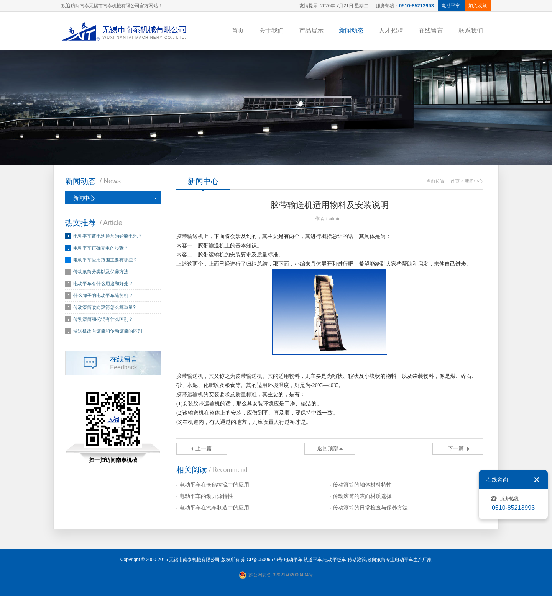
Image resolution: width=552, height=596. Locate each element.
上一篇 (204, 448)
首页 (238, 30)
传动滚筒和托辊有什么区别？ (103, 319)
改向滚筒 (376, 559)
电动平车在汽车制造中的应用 (214, 508)
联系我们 (470, 30)
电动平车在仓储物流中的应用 (214, 485)
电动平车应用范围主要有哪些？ (105, 260)
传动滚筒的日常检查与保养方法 (370, 508)
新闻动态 (351, 30)
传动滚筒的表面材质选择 (362, 496)
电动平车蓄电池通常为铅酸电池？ (107, 236)
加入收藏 (477, 5)
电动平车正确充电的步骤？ (100, 248)
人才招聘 (391, 30)
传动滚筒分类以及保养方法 (100, 271)
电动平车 (293, 559)
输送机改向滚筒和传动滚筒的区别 (107, 331)
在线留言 (431, 30)
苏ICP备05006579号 (262, 559)
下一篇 (456, 448)
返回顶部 (327, 448)
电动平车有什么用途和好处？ (103, 283)
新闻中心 (84, 198)
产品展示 (311, 30)
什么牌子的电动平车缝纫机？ (103, 295)
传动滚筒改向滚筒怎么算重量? (104, 307)
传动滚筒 (357, 559)
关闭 (536, 479)
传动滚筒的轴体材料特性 (362, 485)
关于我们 (271, 30)
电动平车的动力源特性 (206, 496)
